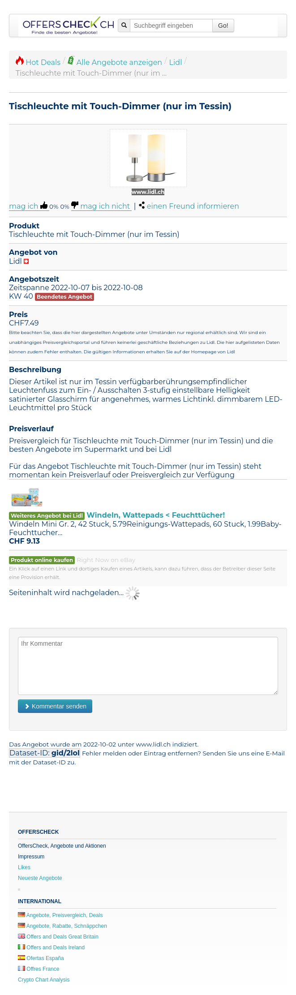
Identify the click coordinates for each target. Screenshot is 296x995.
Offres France (38, 969)
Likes (24, 867)
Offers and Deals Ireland (51, 947)
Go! (223, 25)
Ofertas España (41, 958)
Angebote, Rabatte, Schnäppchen (62, 926)
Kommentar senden (55, 706)
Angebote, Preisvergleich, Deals (60, 915)
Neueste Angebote (40, 878)
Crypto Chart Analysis (43, 980)
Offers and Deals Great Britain (58, 937)
